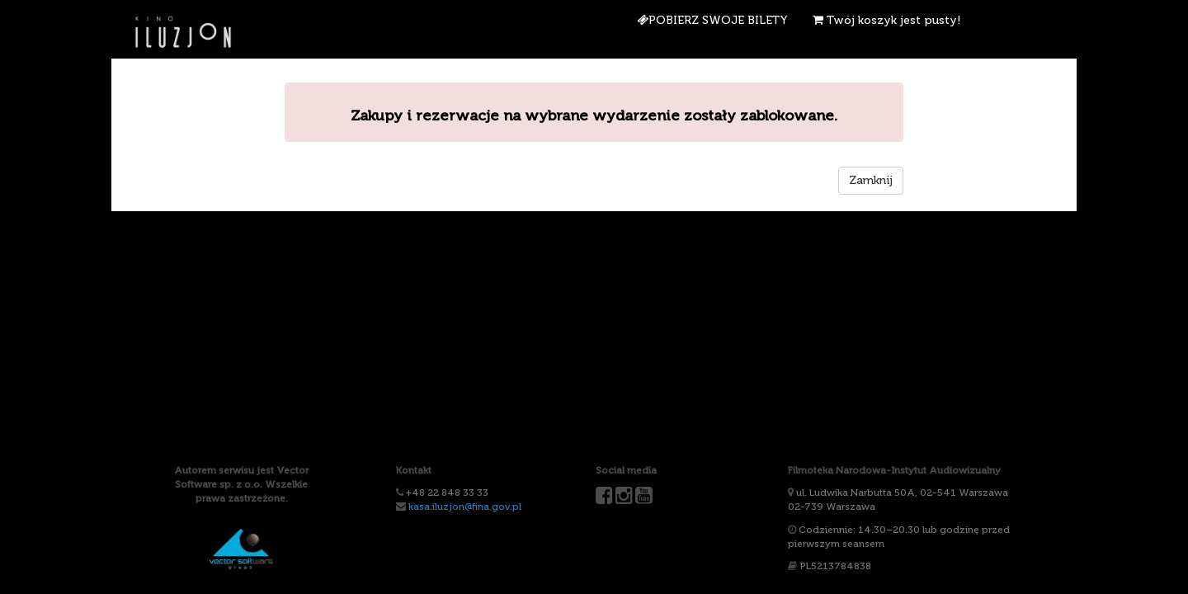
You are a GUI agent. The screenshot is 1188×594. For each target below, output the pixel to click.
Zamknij (871, 180)
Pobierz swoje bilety (712, 20)
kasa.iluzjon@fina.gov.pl (464, 506)
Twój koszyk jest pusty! (887, 20)
